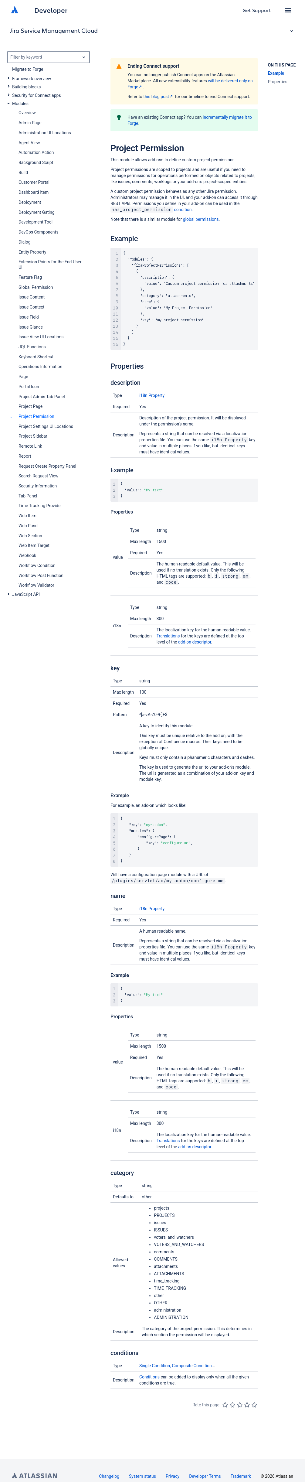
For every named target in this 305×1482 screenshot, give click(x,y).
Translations (168, 635)
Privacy (172, 1476)
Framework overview (31, 78)
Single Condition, (155, 1365)
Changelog (109, 1476)
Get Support (256, 10)
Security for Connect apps (36, 95)
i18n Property (151, 395)
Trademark (241, 1476)
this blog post (158, 96)
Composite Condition (192, 1365)
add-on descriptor (194, 642)
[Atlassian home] (14, 10)
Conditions (149, 1376)
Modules (20, 103)
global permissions (201, 219)
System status (142, 1476)
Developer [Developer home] (50, 10)
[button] (288, 10)
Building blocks (26, 86)
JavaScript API (26, 594)
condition (182, 209)
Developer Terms (205, 1476)
